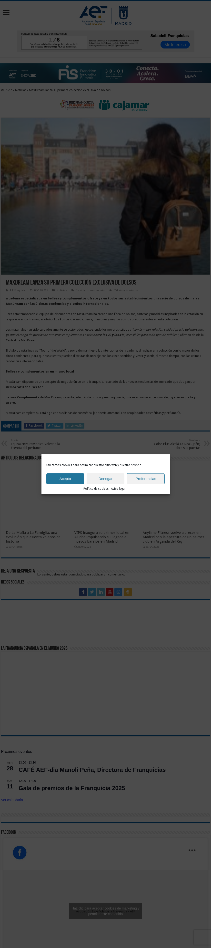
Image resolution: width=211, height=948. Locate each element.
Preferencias (146, 479)
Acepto (65, 479)
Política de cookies (96, 488)
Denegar (106, 479)
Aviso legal (118, 488)
